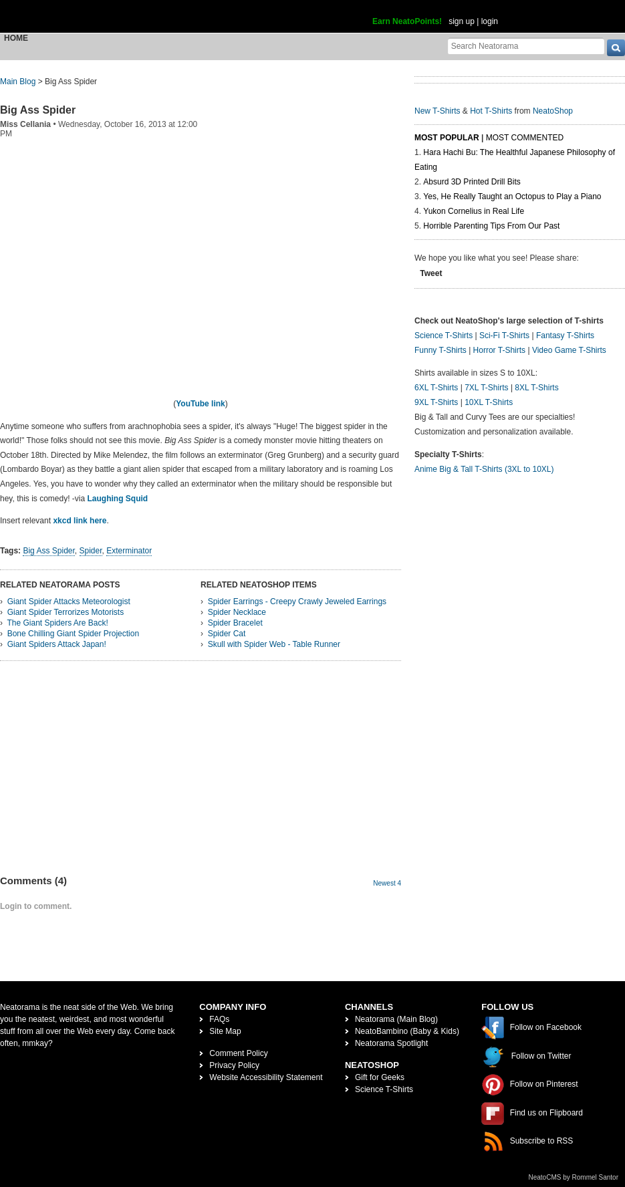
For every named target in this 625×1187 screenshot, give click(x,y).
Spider (91, 550)
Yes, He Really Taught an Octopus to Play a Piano (512, 196)
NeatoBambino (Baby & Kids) (407, 1031)
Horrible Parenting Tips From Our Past (491, 226)
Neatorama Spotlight (391, 1043)
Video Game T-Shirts (569, 350)
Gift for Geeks (379, 1077)
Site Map (225, 1031)
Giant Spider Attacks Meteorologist (68, 601)
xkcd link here (79, 520)
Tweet (431, 273)
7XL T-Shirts (486, 387)
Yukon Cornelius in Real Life (473, 211)
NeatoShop (553, 111)
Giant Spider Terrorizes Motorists (65, 612)
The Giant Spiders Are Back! (57, 623)
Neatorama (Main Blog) (396, 1019)
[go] (616, 47)
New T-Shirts (437, 111)
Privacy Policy (234, 1065)
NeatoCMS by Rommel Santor (574, 1177)
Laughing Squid (118, 498)
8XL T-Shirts (536, 387)
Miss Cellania (25, 124)
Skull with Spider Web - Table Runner (274, 644)
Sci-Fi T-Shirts (504, 335)
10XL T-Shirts (489, 402)
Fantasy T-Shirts (565, 335)
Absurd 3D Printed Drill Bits (471, 181)
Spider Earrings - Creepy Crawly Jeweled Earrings (297, 601)
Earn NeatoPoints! (407, 21)
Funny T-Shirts (440, 350)
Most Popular (446, 137)
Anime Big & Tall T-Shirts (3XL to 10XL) (484, 469)
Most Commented (525, 137)
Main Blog (17, 81)
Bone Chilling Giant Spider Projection (73, 633)
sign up (462, 21)
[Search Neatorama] (526, 45)
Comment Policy (238, 1053)
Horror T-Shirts (499, 350)
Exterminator (129, 550)
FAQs (219, 1019)
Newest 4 (387, 883)
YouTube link (200, 403)
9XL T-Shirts (436, 402)
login (489, 21)
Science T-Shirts (443, 335)
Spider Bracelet (235, 623)
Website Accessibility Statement (265, 1077)
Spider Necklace (237, 612)
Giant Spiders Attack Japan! (56, 644)
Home (16, 38)
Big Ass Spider (38, 110)
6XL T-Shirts (436, 387)
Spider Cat (227, 633)
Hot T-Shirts (491, 111)
